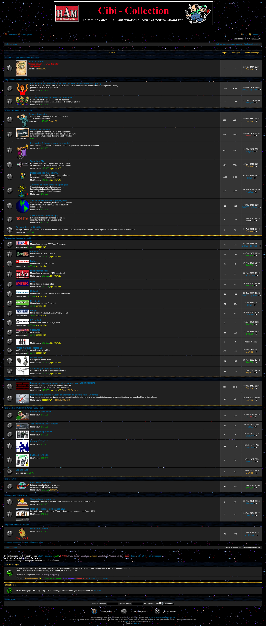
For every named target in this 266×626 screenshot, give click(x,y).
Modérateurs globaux (53, 578)
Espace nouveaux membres (17, 80)
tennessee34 (156, 556)
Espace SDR (22, 470)
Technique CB (37, 161)
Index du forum (11, 44)
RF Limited (35, 320)
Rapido (133, 556)
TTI (31, 340)
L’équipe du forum (36, 542)
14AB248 (249, 515)
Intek (32, 281)
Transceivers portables (41, 432)
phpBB (127, 621)
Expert (41, 578)
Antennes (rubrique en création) (45, 368)
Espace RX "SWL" (39, 441)
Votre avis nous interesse (42, 499)
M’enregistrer (26, 35)
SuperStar (35, 330)
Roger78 (42, 69)
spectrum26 (55, 168)
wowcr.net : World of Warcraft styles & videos (162, 618)
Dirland (33, 261)
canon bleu (250, 275)
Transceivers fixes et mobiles (44, 424)
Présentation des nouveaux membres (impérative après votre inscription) (65, 83)
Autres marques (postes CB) (29, 348)
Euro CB (34, 251)
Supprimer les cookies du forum (16, 542)
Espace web (10, 479)
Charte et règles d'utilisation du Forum (22, 58)
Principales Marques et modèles (19, 238)
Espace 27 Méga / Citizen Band (18, 110)
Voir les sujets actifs (252, 44)
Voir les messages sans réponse (229, 44)
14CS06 (44, 90)
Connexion (12, 35)
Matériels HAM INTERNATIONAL (19, 379)
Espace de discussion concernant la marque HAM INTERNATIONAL (63, 383)
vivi (164, 556)
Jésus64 (249, 503)
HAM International (39, 271)
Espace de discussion (40, 412)
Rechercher (256, 35)
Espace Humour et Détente (17, 525)
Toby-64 (249, 151)
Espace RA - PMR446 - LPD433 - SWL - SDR (24, 408)
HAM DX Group (69, 578)
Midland (34, 291)
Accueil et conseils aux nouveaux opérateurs (52, 97)
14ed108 (250, 436)
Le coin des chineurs (40, 129)
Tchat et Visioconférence (16, 495)
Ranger (33, 310)
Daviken (249, 69)
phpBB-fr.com (136, 623)
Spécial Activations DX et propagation (48, 200)
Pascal (126, 556)
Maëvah (136, 618)
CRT (32, 242)
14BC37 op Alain (249, 90)
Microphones (36, 357)
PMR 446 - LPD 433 (39, 455)
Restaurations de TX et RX (28, 227)
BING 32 (250, 135)
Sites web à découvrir (40, 483)
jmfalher (97, 590)
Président (35, 301)
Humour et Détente (39, 528)
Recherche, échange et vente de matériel (50, 143)
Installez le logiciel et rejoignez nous (47, 509)
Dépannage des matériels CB (44, 173)
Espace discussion (38, 114)
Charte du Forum (36, 61)
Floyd (249, 178)
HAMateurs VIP (82, 578)
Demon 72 (249, 461)
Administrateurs (31, 578)
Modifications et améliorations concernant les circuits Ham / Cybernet (64, 395)
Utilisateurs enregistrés (98, 578)
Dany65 (249, 102)
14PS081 (249, 315)
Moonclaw (144, 618)
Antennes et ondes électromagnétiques (49, 185)
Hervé (249, 417)
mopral (148, 556)
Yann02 (249, 192)
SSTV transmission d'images (44, 215)
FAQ (245, 35)
